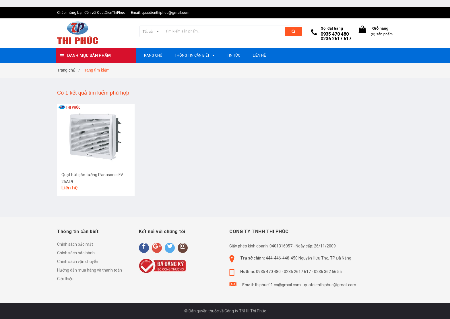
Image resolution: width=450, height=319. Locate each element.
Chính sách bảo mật (75, 244)
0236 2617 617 (336, 38)
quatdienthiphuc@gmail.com (330, 285)
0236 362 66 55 (328, 271)
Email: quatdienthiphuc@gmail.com (160, 12)
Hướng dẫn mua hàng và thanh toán (89, 270)
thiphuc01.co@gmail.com (278, 285)
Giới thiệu (65, 278)
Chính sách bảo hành (76, 253)
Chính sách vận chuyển (77, 261)
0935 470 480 (335, 34)
